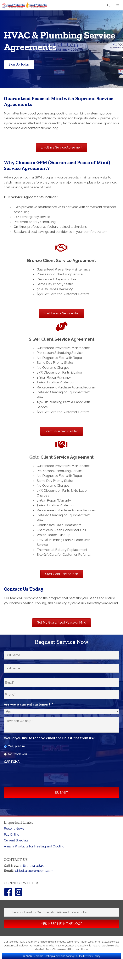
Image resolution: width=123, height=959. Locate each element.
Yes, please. (17, 746)
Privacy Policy (92, 956)
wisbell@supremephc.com (33, 871)
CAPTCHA (12, 762)
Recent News (14, 829)
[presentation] (33, 773)
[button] (61, 924)
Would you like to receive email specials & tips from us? (49, 738)
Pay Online (11, 835)
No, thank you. (17, 754)
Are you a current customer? (28, 705)
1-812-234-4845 (32, 866)
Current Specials (16, 840)
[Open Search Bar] (108, 5)
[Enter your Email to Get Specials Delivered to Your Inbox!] (61, 912)
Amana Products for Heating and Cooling (34, 846)
